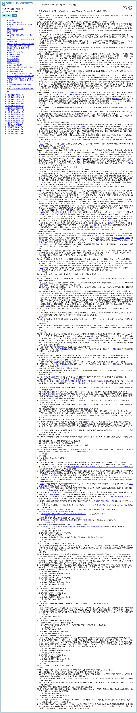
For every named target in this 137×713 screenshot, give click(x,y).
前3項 (42, 212)
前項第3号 (65, 415)
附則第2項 (44, 509)
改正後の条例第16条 (100, 505)
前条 (117, 71)
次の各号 (103, 278)
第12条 (46, 377)
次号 (44, 283)
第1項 (56, 37)
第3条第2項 (72, 94)
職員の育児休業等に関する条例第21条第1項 (82, 381)
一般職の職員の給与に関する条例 (63, 514)
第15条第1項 (55, 171)
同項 (76, 114)
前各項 (42, 229)
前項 (51, 75)
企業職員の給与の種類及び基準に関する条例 (67, 520)
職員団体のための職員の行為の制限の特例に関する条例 (72, 526)
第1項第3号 (54, 415)
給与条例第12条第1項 (64, 349)
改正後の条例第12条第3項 (103, 501)
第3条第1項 (62, 92)
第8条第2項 (122, 201)
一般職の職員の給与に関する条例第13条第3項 (93, 233)
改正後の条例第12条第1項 (120, 496)
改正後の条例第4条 (88, 479)
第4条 (127, 238)
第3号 (51, 283)
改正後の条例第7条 (54, 490)
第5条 (83, 127)
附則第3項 (43, 488)
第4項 (52, 488)
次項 (47, 306)
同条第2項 (114, 349)
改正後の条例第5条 (51, 475)
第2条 (76, 127)
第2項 (102, 219)
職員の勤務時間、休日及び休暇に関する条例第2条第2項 (100, 467)
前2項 (42, 186)
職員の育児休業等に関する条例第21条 (56, 394)
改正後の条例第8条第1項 (53, 494)
